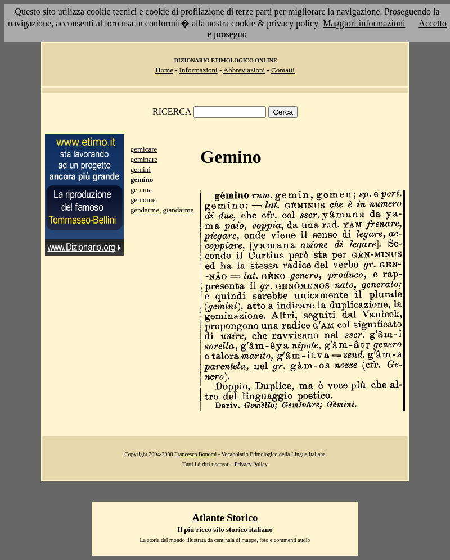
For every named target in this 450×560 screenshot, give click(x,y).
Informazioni (198, 70)
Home (164, 70)
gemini (140, 169)
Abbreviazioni (244, 70)
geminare (144, 159)
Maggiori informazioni (364, 23)
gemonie (143, 199)
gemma (141, 189)
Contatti (283, 70)
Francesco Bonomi (195, 454)
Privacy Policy (251, 464)
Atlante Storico (225, 517)
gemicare (144, 149)
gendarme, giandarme (162, 210)
